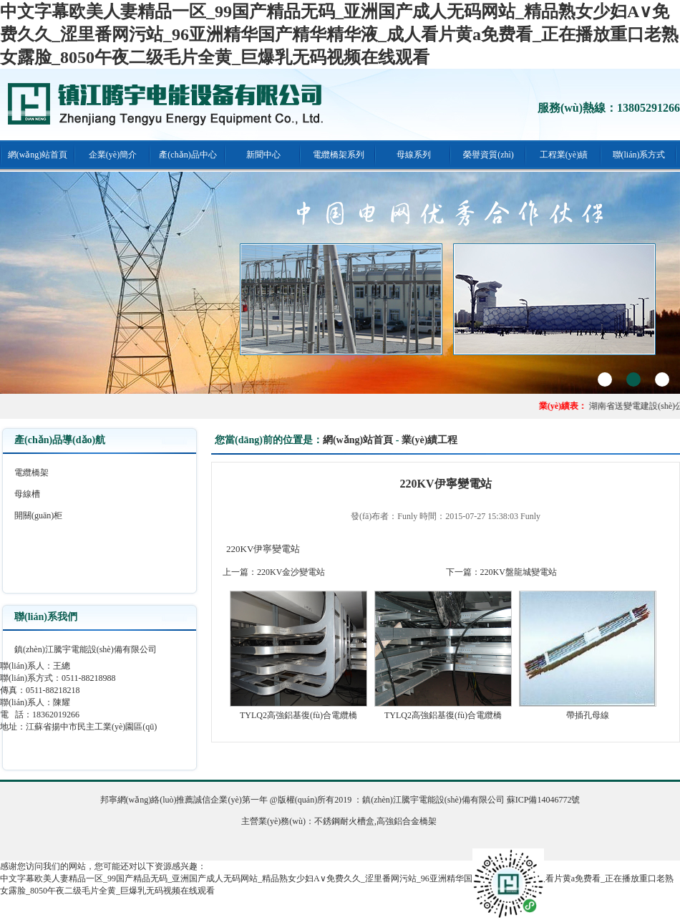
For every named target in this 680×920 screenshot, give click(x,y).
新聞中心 (263, 155)
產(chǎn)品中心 (187, 155)
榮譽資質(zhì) (488, 155)
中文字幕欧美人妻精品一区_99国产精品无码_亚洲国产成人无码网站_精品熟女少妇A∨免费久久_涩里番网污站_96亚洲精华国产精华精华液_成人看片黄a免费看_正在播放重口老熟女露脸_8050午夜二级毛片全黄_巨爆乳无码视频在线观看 (339, 34)
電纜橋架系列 (338, 155)
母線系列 (414, 155)
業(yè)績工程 (430, 440)
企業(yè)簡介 (113, 155)
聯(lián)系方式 (639, 155)
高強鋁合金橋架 (407, 821)
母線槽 (27, 494)
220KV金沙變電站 (291, 572)
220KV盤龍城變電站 (518, 572)
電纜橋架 (31, 473)
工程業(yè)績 (564, 155)
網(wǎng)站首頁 (38, 155)
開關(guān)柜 (38, 515)
